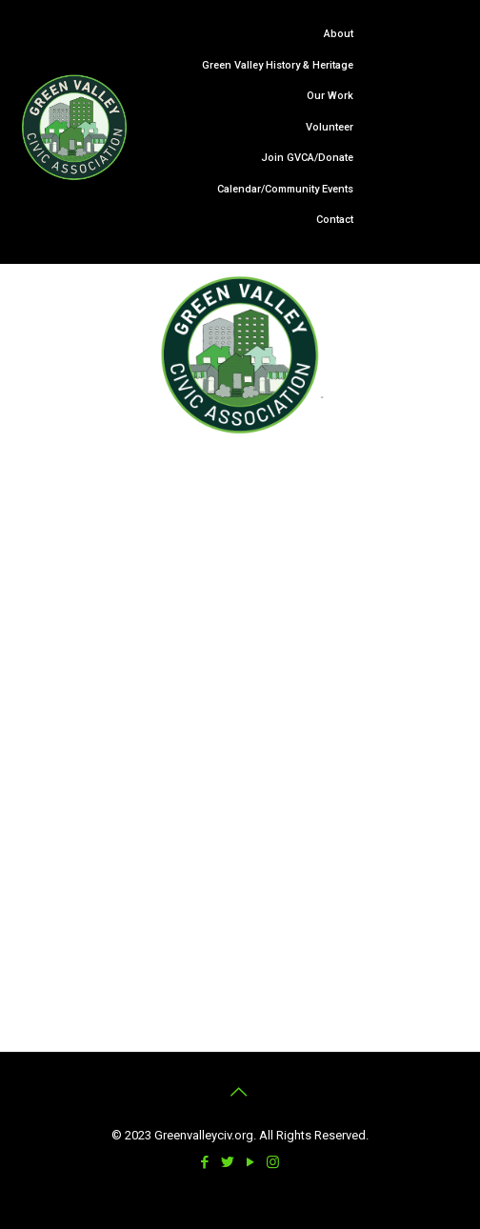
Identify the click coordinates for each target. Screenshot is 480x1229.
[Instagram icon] (274, 1162)
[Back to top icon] (240, 1092)
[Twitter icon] (228, 1162)
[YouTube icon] (251, 1162)
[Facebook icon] (205, 1162)
